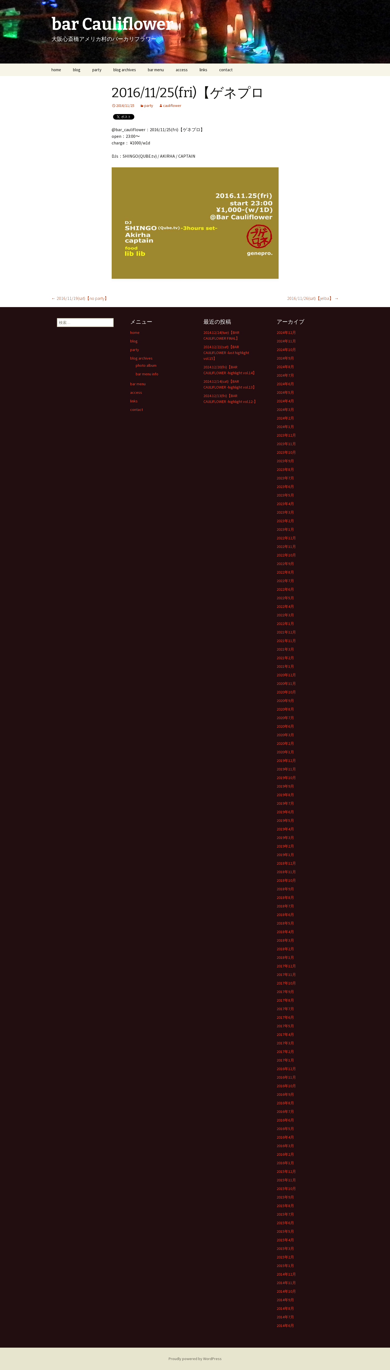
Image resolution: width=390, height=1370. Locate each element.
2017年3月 (285, 1043)
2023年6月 (285, 486)
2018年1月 (285, 957)
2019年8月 (285, 794)
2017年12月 (286, 966)
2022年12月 (286, 537)
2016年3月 (285, 1145)
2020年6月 (285, 726)
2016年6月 (285, 1120)
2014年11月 (286, 1282)
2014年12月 (286, 1274)
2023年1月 (285, 529)
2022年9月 (285, 563)
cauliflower (172, 105)
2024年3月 (285, 409)
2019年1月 (285, 854)
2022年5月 (285, 597)
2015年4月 (285, 1239)
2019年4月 (285, 829)
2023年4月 (285, 503)
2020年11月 (286, 683)
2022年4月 (285, 606)
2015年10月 (286, 1188)
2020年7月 (285, 717)
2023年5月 (285, 495)
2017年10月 (286, 983)
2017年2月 (285, 1051)
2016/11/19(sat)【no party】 (80, 298)
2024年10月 (286, 349)
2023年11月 (286, 443)
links (203, 69)
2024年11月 (286, 341)
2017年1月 (285, 1060)
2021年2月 (285, 657)
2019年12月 (286, 760)
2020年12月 (286, 674)
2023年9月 (285, 460)
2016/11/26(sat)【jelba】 (313, 298)
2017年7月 (285, 1008)
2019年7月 (285, 803)
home (56, 69)
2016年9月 (285, 1094)
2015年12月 (286, 1171)
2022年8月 (285, 572)
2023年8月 (285, 469)
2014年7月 (285, 1316)
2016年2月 (285, 1154)
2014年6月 (285, 1325)
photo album (146, 365)
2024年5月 (285, 392)
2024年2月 (285, 418)
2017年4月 (285, 1034)
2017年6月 (285, 1017)
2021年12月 (286, 632)
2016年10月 (286, 1085)
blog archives (124, 69)
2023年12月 (286, 435)
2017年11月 (286, 974)
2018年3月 (285, 940)
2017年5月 (285, 1025)
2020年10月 (286, 692)
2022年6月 (285, 589)
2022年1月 (285, 623)
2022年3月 (285, 615)
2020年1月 (285, 751)
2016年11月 (286, 1077)
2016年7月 (285, 1111)
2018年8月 (285, 897)
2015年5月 (285, 1231)
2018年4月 (285, 931)
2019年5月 (285, 820)
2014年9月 (285, 1299)
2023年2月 (285, 520)
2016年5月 (285, 1128)
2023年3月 (285, 512)
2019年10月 (286, 777)
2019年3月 (285, 837)
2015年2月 (285, 1257)
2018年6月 (285, 914)
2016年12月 (286, 1068)
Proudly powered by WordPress (195, 1358)
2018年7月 (285, 906)
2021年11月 (286, 640)
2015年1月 (285, 1265)
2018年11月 (286, 871)
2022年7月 (285, 580)
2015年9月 (285, 1197)
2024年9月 (285, 358)
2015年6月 (285, 1222)
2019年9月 (285, 786)
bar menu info (147, 373)
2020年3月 (285, 734)
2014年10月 (286, 1291)
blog (76, 69)
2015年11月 (286, 1180)
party (96, 69)
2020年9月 (285, 700)
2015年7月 (285, 1214)
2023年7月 (285, 478)
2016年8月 (285, 1102)
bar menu (156, 69)
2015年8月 (285, 1205)
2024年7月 (285, 375)
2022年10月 (286, 555)
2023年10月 (286, 452)
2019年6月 (285, 811)
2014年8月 (285, 1308)
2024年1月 (285, 426)
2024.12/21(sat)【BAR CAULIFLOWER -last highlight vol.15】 (226, 352)
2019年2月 (285, 846)
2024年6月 (285, 383)
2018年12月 (286, 863)
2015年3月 (285, 1248)
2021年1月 (285, 666)
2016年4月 (285, 1137)
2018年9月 (285, 888)
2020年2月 (285, 743)
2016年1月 (285, 1162)
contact (226, 69)
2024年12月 (286, 332)
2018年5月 (285, 923)
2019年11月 (286, 769)
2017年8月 (285, 1000)
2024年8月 (285, 366)
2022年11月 (286, 546)
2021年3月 (285, 649)
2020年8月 (285, 709)
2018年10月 (286, 880)
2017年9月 (285, 991)
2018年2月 (285, 948)
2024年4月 (285, 400)
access (182, 69)
